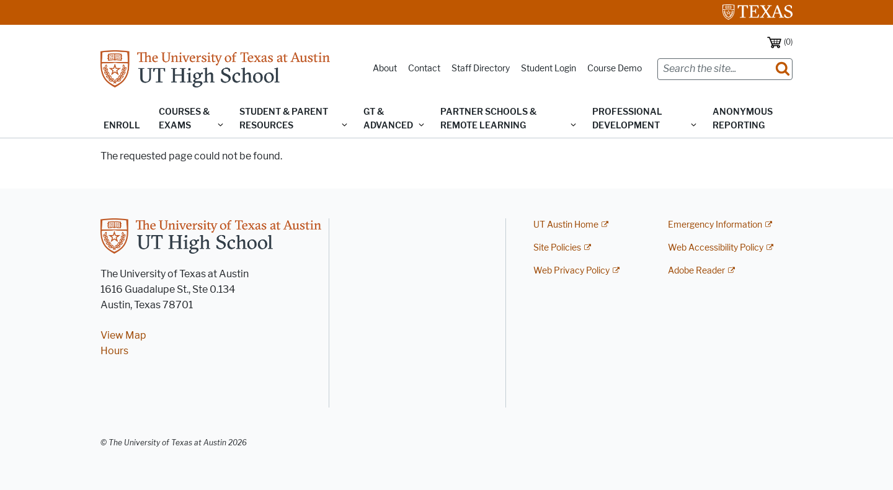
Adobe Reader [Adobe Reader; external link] (696, 270)
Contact (424, 68)
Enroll (122, 125)
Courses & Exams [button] (184, 119)
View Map (123, 335)
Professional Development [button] (627, 119)
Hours (114, 351)
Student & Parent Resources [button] (283, 119)
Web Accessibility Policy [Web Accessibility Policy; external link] (715, 248)
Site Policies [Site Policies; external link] (557, 248)
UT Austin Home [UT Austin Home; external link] (565, 225)
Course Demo (614, 68)
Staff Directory (480, 68)
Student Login (548, 68)
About (385, 68)
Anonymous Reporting (743, 119)
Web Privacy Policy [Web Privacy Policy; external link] (571, 270)
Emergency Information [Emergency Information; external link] (715, 225)
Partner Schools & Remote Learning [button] (488, 119)
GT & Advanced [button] (388, 119)
